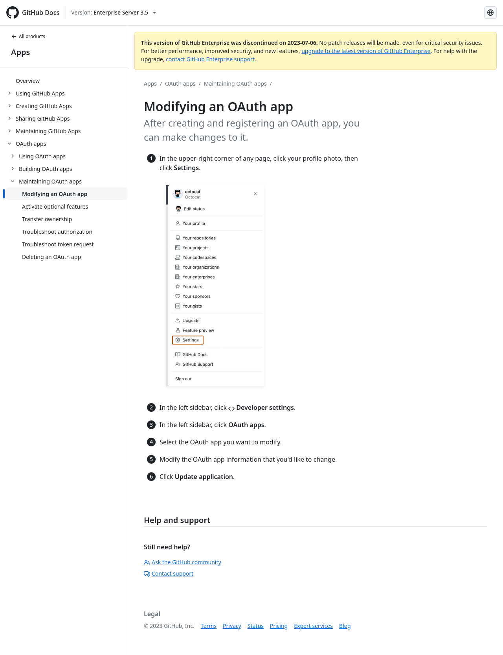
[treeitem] (67, 80)
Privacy (232, 625)
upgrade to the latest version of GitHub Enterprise (365, 51)
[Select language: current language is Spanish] (490, 12)
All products (28, 36)
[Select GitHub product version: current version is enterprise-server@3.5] (113, 12)
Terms (209, 625)
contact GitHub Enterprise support (210, 59)
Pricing (279, 625)
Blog (345, 625)
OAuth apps (180, 83)
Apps (20, 52)
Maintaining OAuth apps (235, 83)
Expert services (313, 625)
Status (256, 625)
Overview (28, 80)
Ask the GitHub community (182, 562)
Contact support (168, 573)
